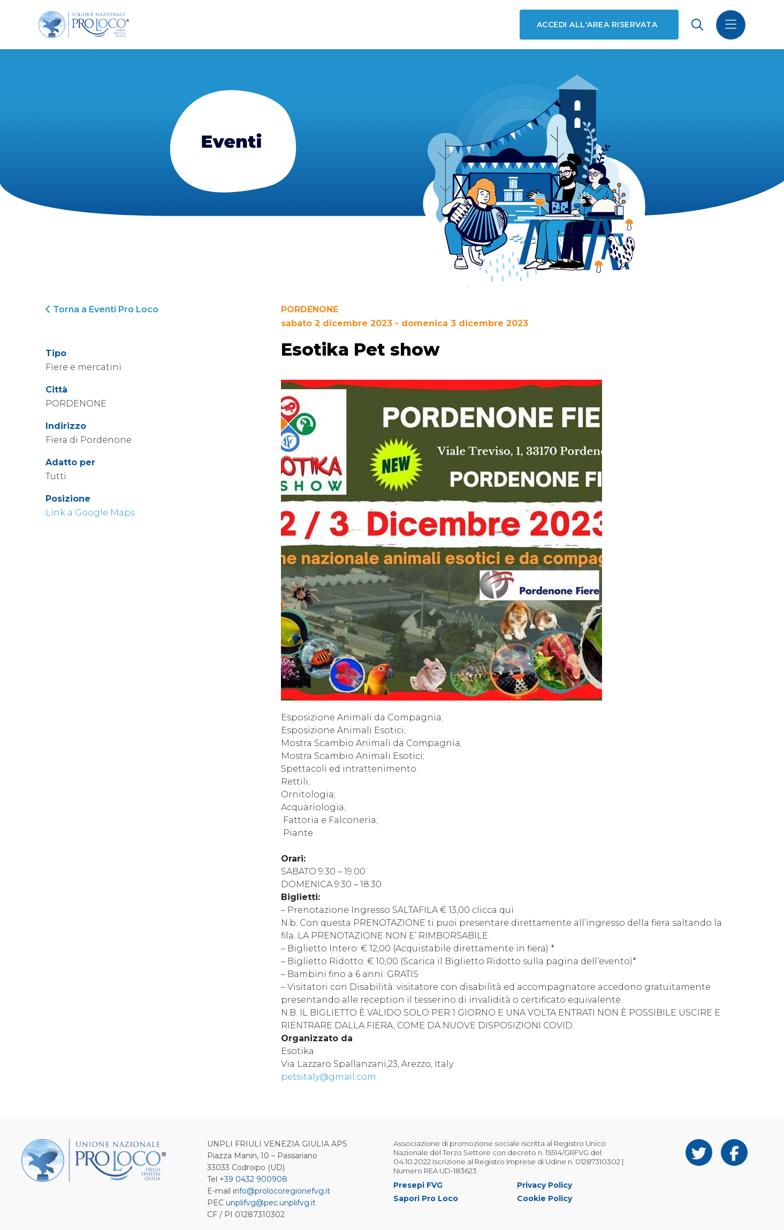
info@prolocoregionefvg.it (281, 1191)
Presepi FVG (418, 1185)
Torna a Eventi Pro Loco (101, 309)
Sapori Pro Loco (425, 1198)
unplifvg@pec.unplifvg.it (271, 1203)
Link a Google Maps (90, 513)
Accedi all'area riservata (597, 24)
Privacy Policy (544, 1185)
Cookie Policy (544, 1198)
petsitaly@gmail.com (328, 1077)
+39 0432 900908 (253, 1179)
